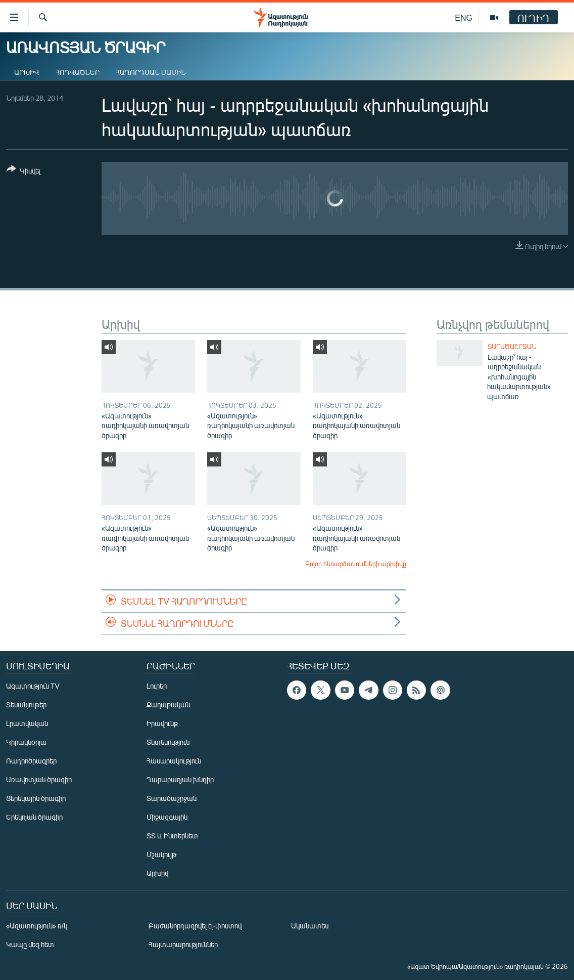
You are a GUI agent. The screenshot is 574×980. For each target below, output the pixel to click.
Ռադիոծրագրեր (31, 760)
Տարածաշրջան (512, 347)
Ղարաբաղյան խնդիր (180, 779)
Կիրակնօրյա (26, 742)
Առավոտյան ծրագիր (39, 779)
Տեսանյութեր (26, 704)
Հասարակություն (174, 760)
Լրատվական (27, 723)
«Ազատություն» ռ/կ (36, 925)
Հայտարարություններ (183, 944)
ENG (463, 17)
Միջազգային (167, 817)
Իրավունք (162, 723)
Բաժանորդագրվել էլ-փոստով (195, 925)
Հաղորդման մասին (151, 72)
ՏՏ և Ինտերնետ (172, 835)
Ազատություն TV (33, 685)
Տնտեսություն (168, 742)
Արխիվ (26, 72)
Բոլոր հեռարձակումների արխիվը (355, 564)
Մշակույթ (161, 854)
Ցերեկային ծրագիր (36, 798)
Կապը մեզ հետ (30, 944)
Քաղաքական (168, 704)
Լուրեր (157, 685)
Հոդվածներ (78, 72)
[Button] (23, 172)
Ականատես (309, 925)
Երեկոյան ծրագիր (34, 817)
